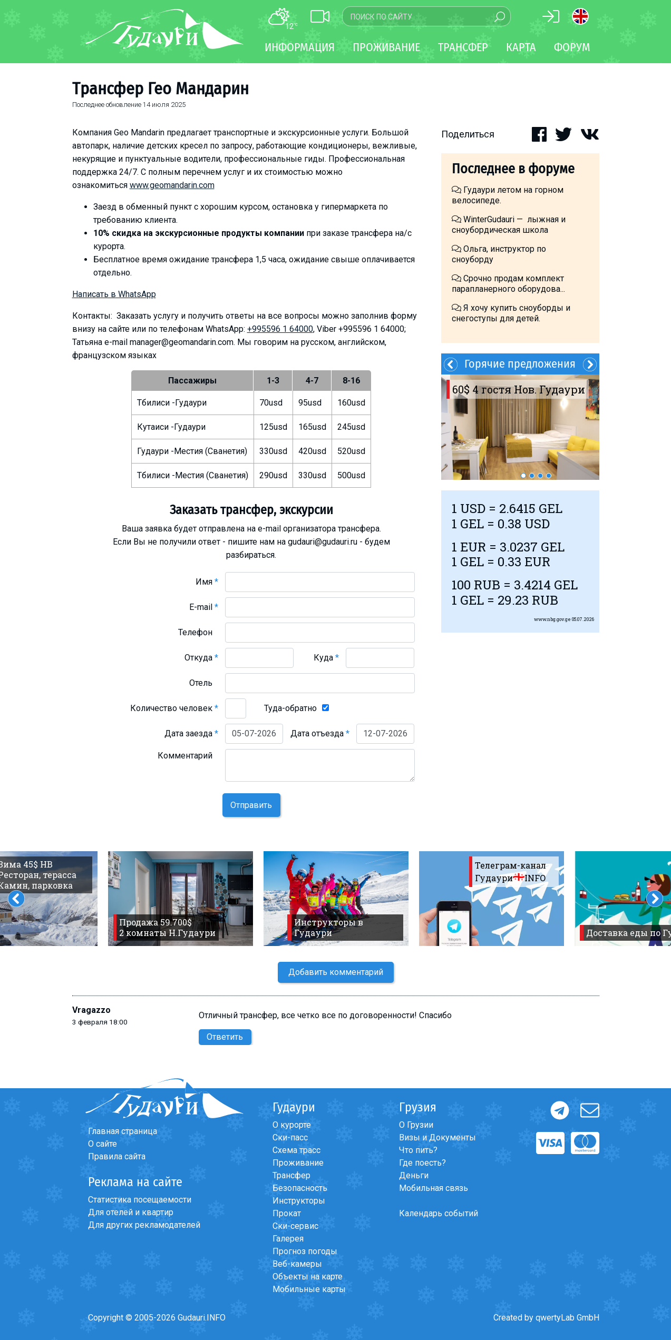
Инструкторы (299, 1201)
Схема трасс (296, 1150)
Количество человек (174, 708)
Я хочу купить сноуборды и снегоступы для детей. (511, 313)
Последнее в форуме (513, 169)
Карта (521, 47)
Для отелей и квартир (130, 1212)
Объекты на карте (308, 1277)
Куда (326, 658)
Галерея (288, 1239)
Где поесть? (422, 1163)
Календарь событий (438, 1213)
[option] (520, 427)
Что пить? (418, 1150)
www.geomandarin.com (172, 185)
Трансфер (291, 1175)
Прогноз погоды (305, 1251)
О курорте (292, 1125)
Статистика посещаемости (139, 1200)
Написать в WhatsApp (114, 294)
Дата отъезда (319, 733)
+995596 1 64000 (280, 329)
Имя (207, 582)
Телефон (198, 632)
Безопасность (300, 1188)
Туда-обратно (290, 708)
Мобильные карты (309, 1289)
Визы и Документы (437, 1137)
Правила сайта (116, 1156)
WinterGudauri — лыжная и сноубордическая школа (509, 224)
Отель (203, 683)
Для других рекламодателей (144, 1225)
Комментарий (188, 756)
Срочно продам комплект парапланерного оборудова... (508, 283)
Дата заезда (191, 733)
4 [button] (548, 475)
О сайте (102, 1144)
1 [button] (523, 475)
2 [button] (531, 475)
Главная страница (122, 1131)
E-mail (203, 607)
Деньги (414, 1175)
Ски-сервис (295, 1226)
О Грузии (416, 1125)
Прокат (287, 1213)
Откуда (201, 658)
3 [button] (540, 475)
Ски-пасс (290, 1137)
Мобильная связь (433, 1188)
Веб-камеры (297, 1264)
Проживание (298, 1163)
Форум (572, 47)
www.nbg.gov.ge (552, 619)
